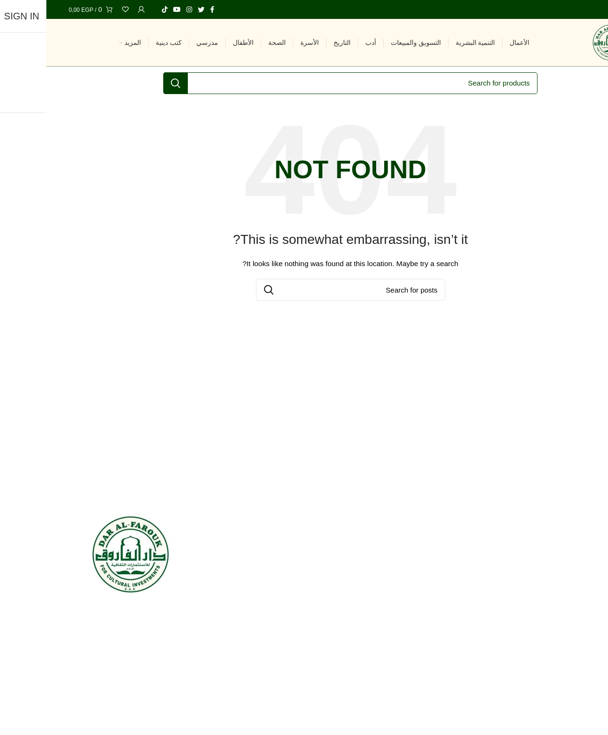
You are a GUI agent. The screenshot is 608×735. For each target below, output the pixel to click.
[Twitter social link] (155, 9)
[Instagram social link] (143, 9)
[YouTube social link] (130, 9)
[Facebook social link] (166, 9)
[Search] (304, 83)
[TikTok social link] (118, 9)
